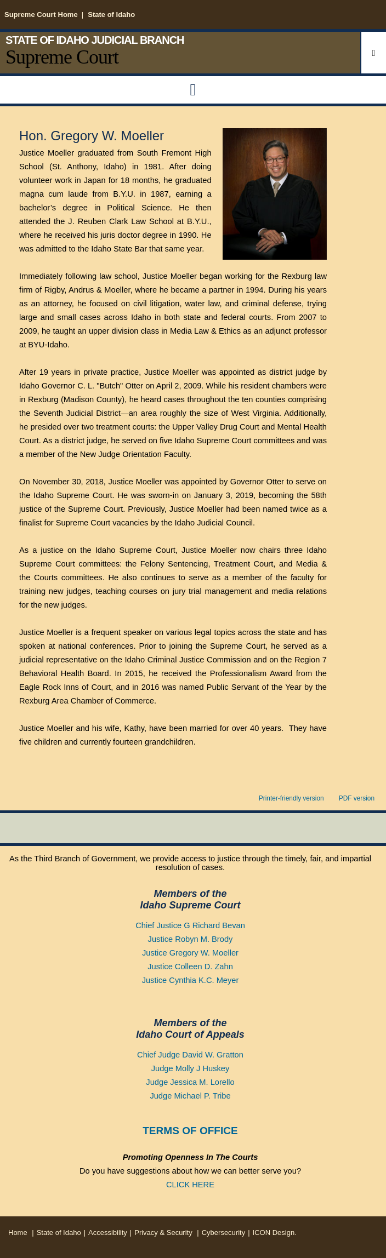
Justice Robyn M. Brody (190, 939)
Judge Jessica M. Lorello (190, 1082)
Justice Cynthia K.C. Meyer (190, 980)
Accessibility (107, 1232)
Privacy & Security (164, 1232)
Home (17, 1232)
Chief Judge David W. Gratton (190, 1054)
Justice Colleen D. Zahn (190, 966)
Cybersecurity (223, 1232)
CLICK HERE (190, 1184)
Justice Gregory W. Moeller (190, 952)
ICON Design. (275, 1232)
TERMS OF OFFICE (190, 1130)
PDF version (356, 798)
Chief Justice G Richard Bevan (190, 925)
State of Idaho (111, 14)
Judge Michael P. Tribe (190, 1095)
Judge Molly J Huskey (190, 1068)
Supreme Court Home (41, 14)
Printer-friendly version (291, 798)
